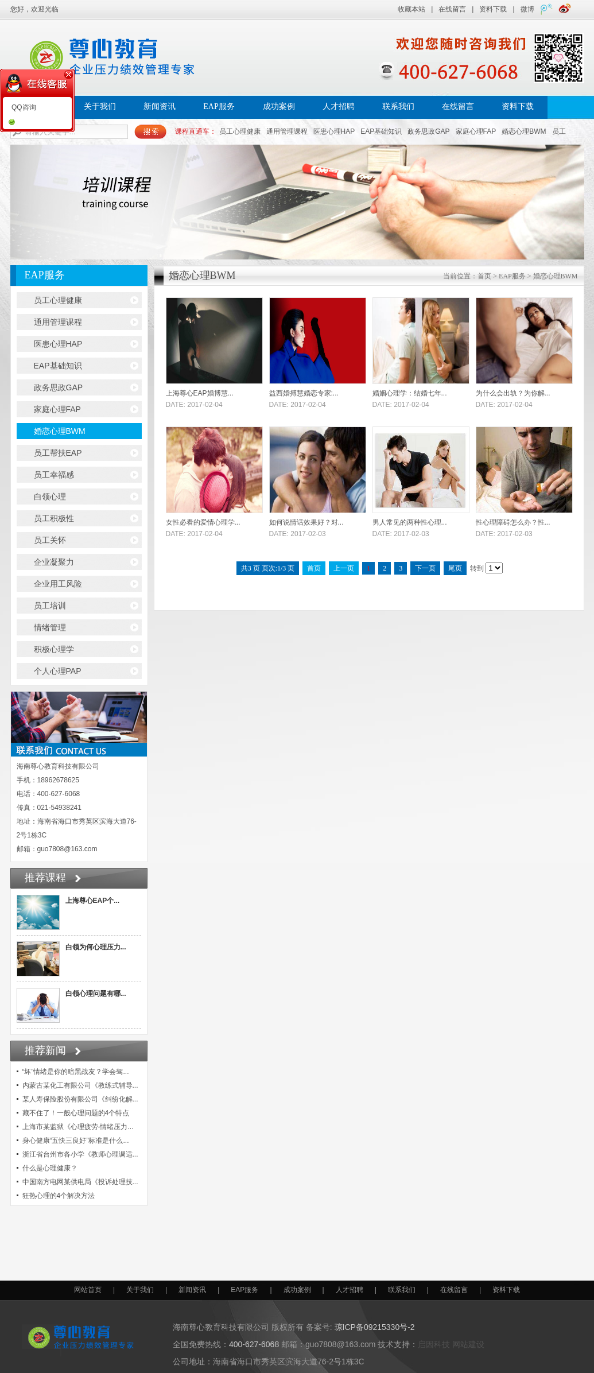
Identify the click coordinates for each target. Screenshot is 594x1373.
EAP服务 (218, 106)
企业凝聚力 (54, 562)
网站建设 (468, 1344)
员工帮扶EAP (58, 452)
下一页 (425, 568)
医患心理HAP (334, 131)
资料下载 (493, 9)
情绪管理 (50, 627)
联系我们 (398, 106)
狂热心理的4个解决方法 (58, 1196)
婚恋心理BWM (524, 131)
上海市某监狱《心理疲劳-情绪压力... (78, 1127)
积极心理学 (54, 649)
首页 (484, 276)
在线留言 (452, 9)
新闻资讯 (159, 106)
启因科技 (434, 1344)
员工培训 (50, 605)
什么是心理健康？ (49, 1168)
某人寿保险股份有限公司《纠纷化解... (80, 1099)
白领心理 (50, 496)
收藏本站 (411, 9)
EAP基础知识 (381, 131)
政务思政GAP (428, 131)
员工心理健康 (240, 131)
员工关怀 (50, 540)
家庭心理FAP (476, 131)
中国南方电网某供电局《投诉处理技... (80, 1182)
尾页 (455, 568)
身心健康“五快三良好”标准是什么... (75, 1141)
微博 (527, 9)
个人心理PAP (57, 671)
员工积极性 (54, 518)
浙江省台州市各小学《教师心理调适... (80, 1154)
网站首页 (88, 1290)
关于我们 (100, 106)
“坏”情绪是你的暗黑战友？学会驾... (75, 1072)
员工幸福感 (54, 474)
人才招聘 (339, 106)
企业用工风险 (58, 583)
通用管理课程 (287, 131)
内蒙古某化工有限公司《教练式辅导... (80, 1085)
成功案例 (279, 106)
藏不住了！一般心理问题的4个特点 (76, 1113)
